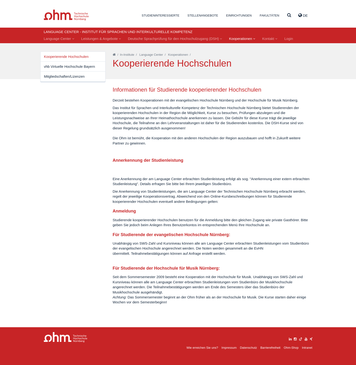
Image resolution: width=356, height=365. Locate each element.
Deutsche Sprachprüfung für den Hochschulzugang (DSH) (175, 39)
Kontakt (269, 39)
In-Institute (127, 54)
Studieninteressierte (160, 15)
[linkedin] (290, 338)
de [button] (303, 15)
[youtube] (306, 338)
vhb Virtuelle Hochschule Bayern (69, 66)
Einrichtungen (239, 15)
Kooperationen (242, 39)
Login (288, 39)
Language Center (59, 39)
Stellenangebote (203, 15)
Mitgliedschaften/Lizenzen (64, 76)
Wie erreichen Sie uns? (202, 347)
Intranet (307, 347)
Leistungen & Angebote (101, 39)
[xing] (311, 338)
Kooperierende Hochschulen (66, 57)
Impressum (229, 347)
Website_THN (66, 15)
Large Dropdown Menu (65, 337)
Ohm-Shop (291, 347)
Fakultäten (269, 15)
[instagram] (295, 338)
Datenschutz (248, 347)
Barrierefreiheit (270, 347)
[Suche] (289, 15)
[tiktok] (301, 338)
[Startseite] (114, 54)
